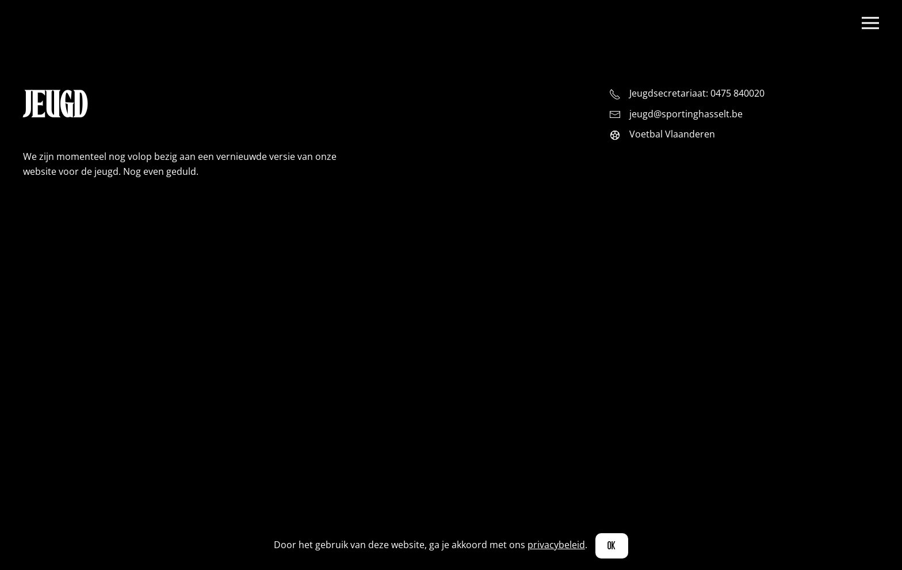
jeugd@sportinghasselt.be (686, 114)
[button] (870, 23)
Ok (612, 545)
